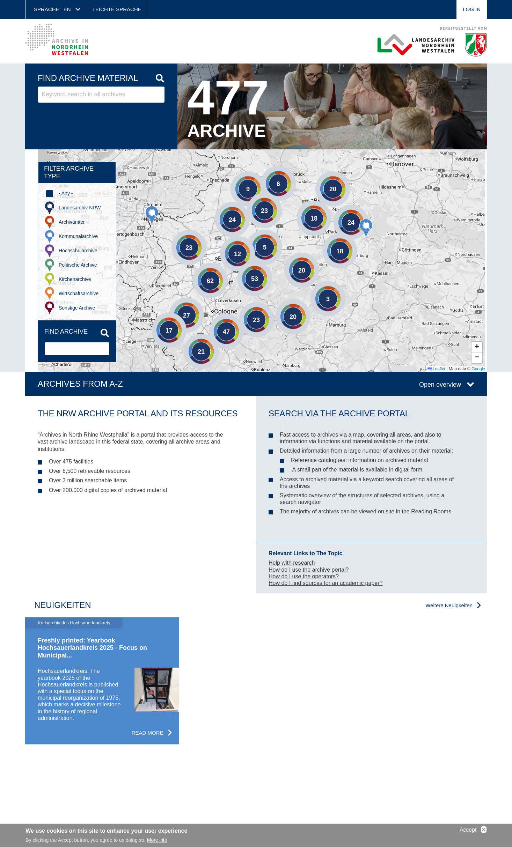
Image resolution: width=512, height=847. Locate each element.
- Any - (66, 193)
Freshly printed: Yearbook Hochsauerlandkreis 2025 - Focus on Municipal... (92, 648)
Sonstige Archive (77, 308)
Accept (468, 830)
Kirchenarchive (75, 279)
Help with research (292, 563)
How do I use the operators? (304, 576)
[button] (366, 228)
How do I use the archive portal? (309, 570)
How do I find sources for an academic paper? (325, 583)
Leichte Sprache (117, 9)
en (67, 9)
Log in (472, 9)
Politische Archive (78, 265)
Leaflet (436, 368)
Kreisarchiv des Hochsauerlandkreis (74, 622)
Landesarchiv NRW (80, 207)
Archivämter (72, 222)
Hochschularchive (78, 250)
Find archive (66, 331)
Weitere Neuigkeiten (449, 605)
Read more (147, 733)
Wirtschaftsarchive (78, 293)
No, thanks (484, 829)
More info (157, 840)
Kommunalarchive (78, 236)
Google (478, 368)
